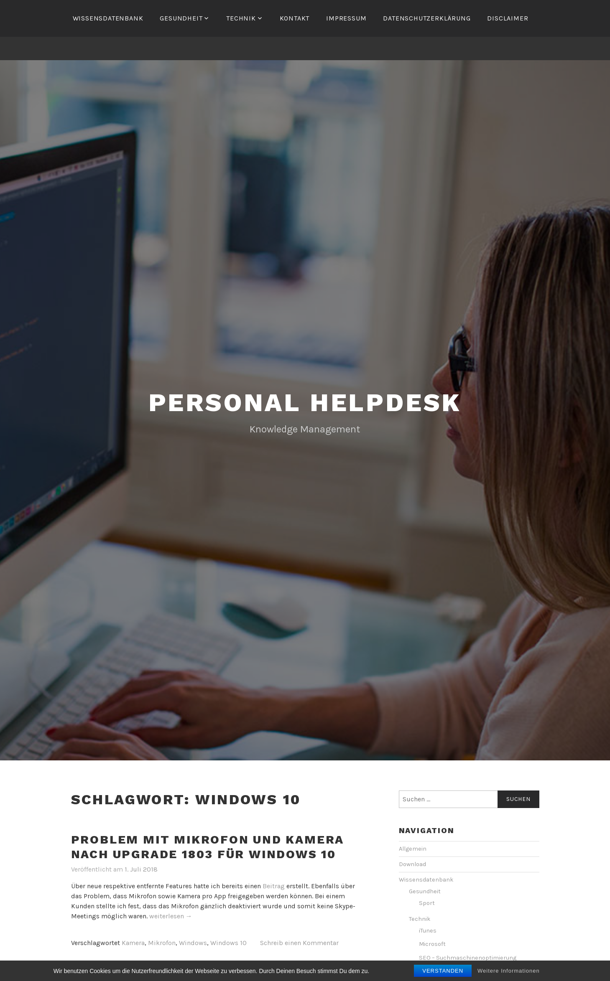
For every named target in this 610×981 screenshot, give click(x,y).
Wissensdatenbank (108, 18)
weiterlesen (170, 916)
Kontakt (295, 18)
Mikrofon (162, 943)
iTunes (427, 930)
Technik (241, 18)
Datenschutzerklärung (426, 18)
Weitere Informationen (508, 972)
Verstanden (442, 972)
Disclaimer (507, 18)
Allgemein (412, 848)
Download (412, 864)
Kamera (133, 943)
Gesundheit (181, 18)
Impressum (346, 18)
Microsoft (432, 944)
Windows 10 (228, 943)
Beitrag (274, 886)
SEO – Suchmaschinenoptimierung (467, 957)
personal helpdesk (305, 402)
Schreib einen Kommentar (299, 943)
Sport (427, 903)
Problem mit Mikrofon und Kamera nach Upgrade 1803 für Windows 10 (208, 847)
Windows (193, 943)
